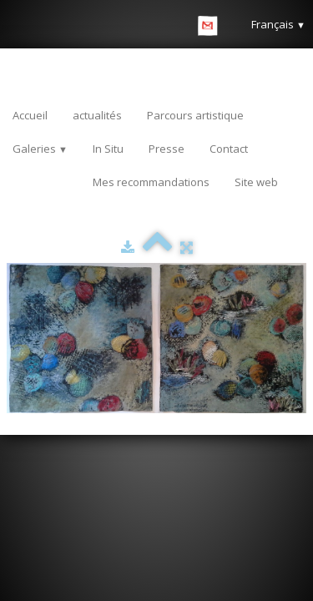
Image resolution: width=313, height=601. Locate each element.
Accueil (30, 115)
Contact (229, 148)
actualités (97, 115)
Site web (256, 181)
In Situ (108, 148)
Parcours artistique (195, 115)
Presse (166, 148)
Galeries (40, 148)
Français (278, 24)
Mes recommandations (151, 181)
